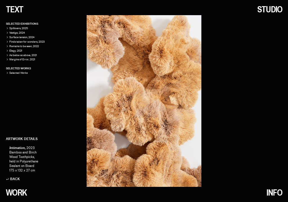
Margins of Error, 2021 (22, 59)
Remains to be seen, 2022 (24, 46)
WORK (16, 192)
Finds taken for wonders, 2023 (27, 41)
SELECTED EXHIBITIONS (22, 23)
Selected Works (17, 72)
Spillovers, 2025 (18, 28)
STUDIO (269, 9)
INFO (274, 192)
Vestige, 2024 (17, 32)
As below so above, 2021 (23, 55)
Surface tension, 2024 (22, 37)
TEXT (14, 9)
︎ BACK (13, 179)
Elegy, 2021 (15, 50)
